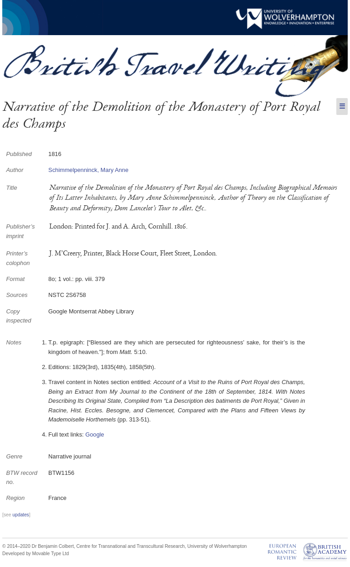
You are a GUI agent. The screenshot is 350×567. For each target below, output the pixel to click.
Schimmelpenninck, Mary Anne (88, 169)
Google (94, 434)
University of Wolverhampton (217, 546)
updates (20, 514)
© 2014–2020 (16, 546)
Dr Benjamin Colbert (53, 546)
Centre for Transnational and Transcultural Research (130, 546)
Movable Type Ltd (50, 553)
